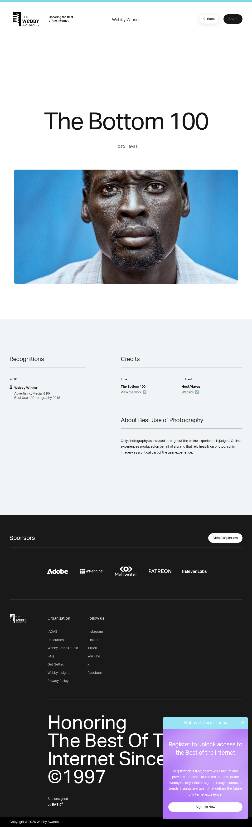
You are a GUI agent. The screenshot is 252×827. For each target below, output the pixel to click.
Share (232, 19)
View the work (131, 392)
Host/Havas (126, 146)
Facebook (94, 673)
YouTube (93, 656)
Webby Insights (59, 673)
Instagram (95, 631)
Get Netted (56, 664)
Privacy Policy (58, 681)
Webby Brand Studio (63, 648)
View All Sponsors (225, 538)
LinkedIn (93, 640)
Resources (56, 640)
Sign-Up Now (205, 807)
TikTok (92, 648)
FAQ (51, 656)
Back (208, 18)
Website (188, 392)
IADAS (52, 631)
